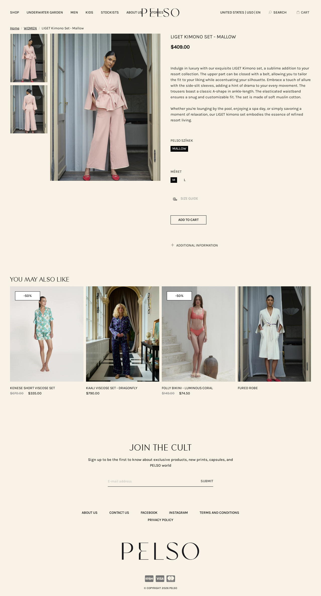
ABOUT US (134, 12)
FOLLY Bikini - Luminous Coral (187, 388)
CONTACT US (119, 512)
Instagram (178, 512)
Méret (176, 171)
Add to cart (188, 220)
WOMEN (30, 28)
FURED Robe (248, 388)
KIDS (89, 12)
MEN (74, 12)
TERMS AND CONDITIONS (219, 512)
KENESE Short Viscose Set (32, 388)
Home (14, 28)
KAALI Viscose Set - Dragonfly (111, 388)
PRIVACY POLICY (160, 520)
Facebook (149, 512)
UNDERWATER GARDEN (45, 12)
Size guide (184, 198)
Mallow (179, 148)
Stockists (110, 12)
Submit (207, 481)
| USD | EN (240, 12)
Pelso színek (182, 140)
